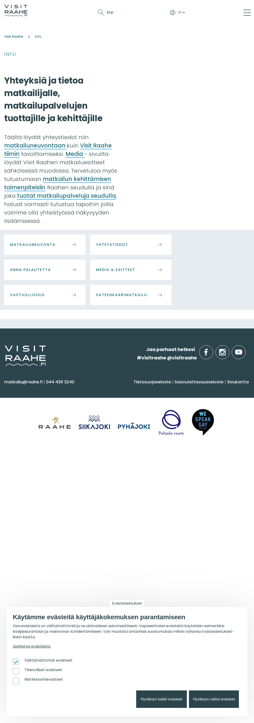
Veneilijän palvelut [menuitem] (108, 568)
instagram (228, 349)
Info (10, 54)
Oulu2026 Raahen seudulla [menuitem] (118, 549)
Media (75, 154)
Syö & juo (109, 13)
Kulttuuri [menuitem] (16, 420)
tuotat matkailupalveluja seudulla (66, 196)
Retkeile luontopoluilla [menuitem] (112, 577)
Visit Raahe (13, 36)
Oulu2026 (180, 13)
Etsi (212, 12)
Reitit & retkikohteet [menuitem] (28, 447)
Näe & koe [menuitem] (20, 389)
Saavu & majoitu (81, 13)
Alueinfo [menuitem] (18, 463)
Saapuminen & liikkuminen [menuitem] (117, 411)
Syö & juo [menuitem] (183, 389)
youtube (244, 349)
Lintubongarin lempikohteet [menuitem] (119, 559)
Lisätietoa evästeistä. (32, 646)
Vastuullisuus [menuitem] (103, 512)
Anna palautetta (30, 269)
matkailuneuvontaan (35, 145)
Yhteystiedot (112, 244)
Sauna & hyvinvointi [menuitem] (28, 401)
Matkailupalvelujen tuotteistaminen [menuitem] (191, 583)
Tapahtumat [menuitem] (24, 537)
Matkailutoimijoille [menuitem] (196, 537)
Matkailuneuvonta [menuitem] (108, 475)
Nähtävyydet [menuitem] (21, 429)
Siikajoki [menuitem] (14, 475)
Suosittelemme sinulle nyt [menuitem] (124, 537)
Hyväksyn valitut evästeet (214, 699)
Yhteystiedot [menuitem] (102, 485)
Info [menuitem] (93, 463)
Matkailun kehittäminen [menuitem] (196, 559)
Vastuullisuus (27, 295)
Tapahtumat (155, 13)
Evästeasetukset (127, 603)
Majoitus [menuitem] (97, 401)
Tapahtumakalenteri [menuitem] (30, 549)
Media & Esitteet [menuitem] (106, 503)
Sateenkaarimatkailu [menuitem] (111, 521)
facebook (212, 349)
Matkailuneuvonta (33, 244)
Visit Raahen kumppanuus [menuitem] (199, 549)
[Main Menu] (247, 12)
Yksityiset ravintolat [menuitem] (191, 475)
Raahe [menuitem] (14, 494)
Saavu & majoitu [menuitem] (111, 389)
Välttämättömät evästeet (48, 660)
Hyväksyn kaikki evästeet (161, 699)
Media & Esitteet (115, 269)
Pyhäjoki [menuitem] (15, 485)
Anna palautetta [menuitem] (107, 494)
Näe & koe (130, 13)
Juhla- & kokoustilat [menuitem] (192, 494)
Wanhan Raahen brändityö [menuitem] (200, 595)
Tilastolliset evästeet (43, 670)
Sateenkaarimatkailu (121, 295)
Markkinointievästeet (43, 679)
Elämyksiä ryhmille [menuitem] (190, 485)
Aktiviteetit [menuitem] (18, 411)
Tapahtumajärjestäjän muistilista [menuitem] (195, 570)
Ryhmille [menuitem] (182, 463)
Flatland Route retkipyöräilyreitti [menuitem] (123, 586)
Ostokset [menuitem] (16, 438)
